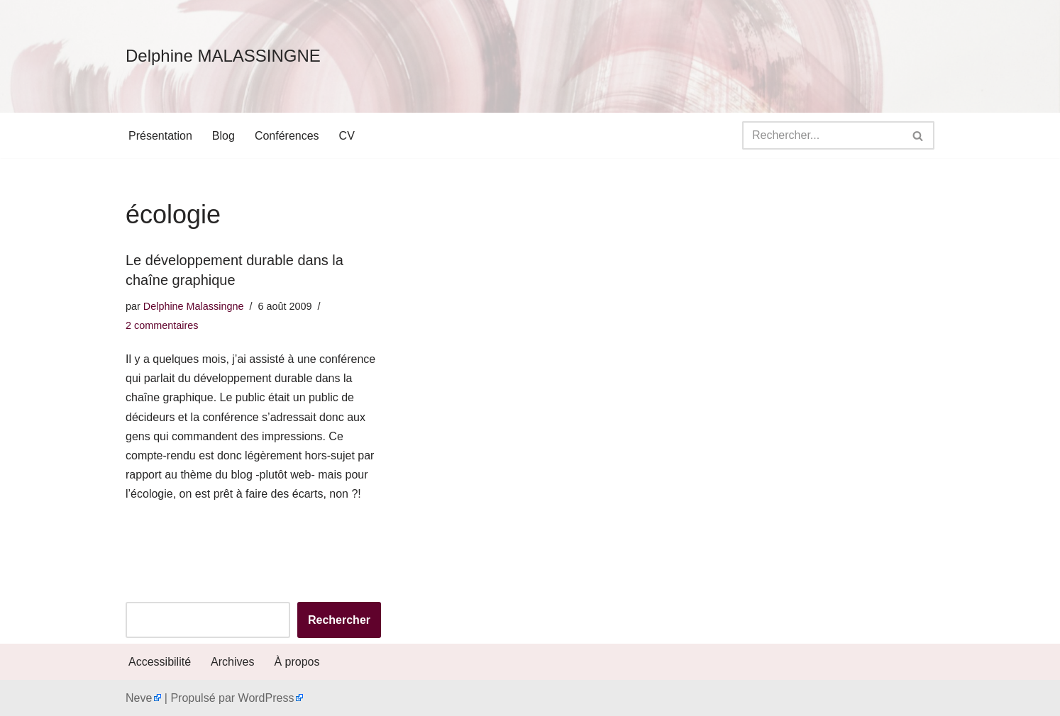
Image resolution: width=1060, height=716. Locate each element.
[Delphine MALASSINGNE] (223, 56)
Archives (232, 662)
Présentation (160, 136)
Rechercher (339, 620)
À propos (296, 662)
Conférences (287, 136)
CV (347, 136)
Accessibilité (159, 662)
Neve (139, 698)
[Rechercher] (822, 135)
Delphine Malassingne (193, 306)
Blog (223, 136)
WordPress (266, 698)
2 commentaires (162, 325)
